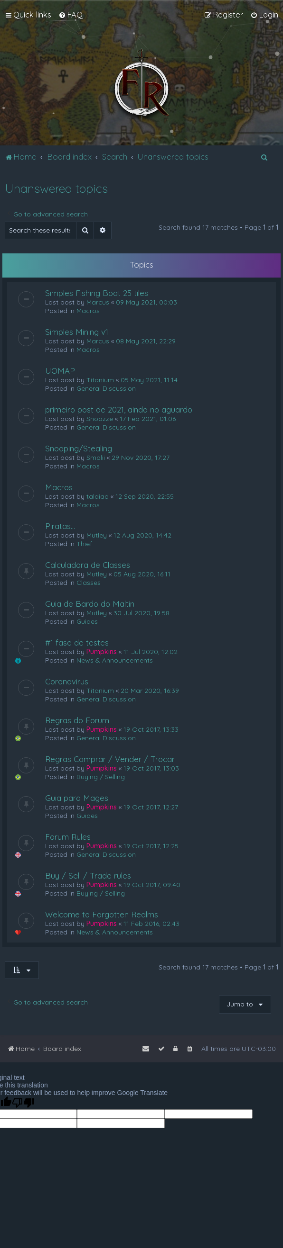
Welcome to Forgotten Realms (101, 914)
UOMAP (60, 371)
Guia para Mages (76, 798)
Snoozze (99, 418)
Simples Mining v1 (76, 332)
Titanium (100, 380)
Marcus (97, 302)
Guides (87, 621)
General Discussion (106, 388)
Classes (88, 582)
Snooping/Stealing (78, 448)
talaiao (97, 496)
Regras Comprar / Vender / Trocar (110, 759)
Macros (88, 310)
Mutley (96, 535)
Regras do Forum (77, 720)
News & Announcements (114, 660)
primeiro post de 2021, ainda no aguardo (118, 409)
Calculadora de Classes (87, 565)
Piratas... (60, 526)
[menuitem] (70, 14)
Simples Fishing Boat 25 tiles (96, 293)
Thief (84, 543)
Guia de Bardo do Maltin (89, 604)
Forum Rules (68, 837)
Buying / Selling (100, 776)
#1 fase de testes (77, 642)
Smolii (95, 457)
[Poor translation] (23, 1102)
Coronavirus (66, 681)
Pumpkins (101, 651)
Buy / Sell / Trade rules (88, 875)
